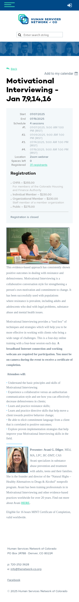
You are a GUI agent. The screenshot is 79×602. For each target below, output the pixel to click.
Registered (18, 164)
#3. (24, 142)
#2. (24, 134)
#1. (24, 127)
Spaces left (18, 160)
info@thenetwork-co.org (26, 569)
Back (14, 68)
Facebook (13, 580)
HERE (25, 503)
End (23, 118)
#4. (24, 149)
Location (20, 156)
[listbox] (61, 73)
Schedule (19, 123)
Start (23, 114)
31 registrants (38, 164)
